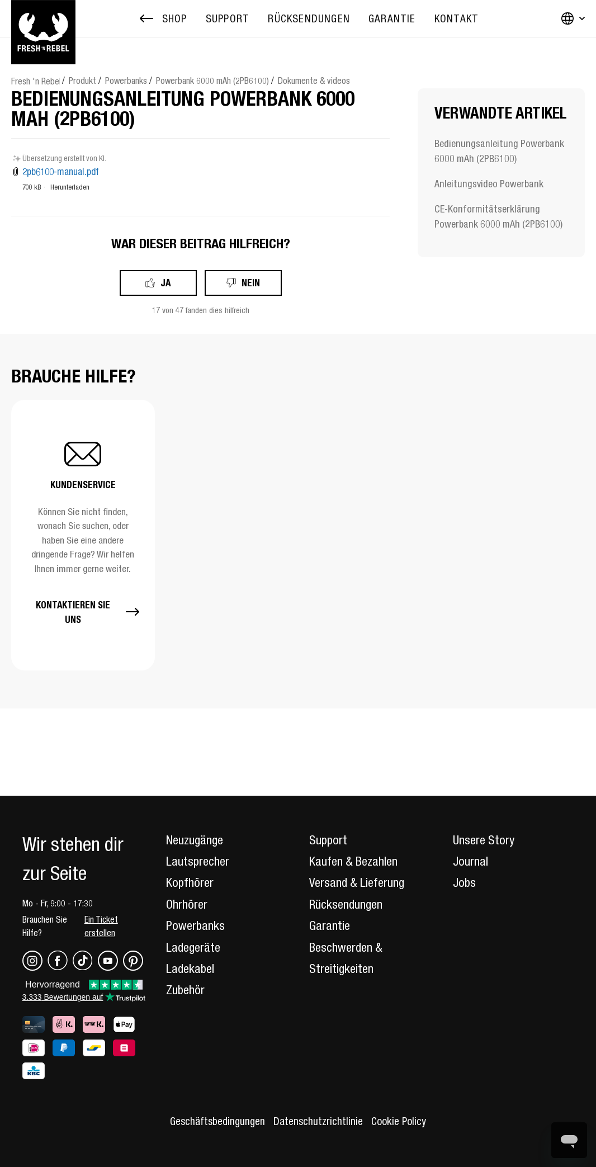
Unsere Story (483, 840)
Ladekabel (190, 968)
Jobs (464, 882)
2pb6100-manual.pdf (60, 171)
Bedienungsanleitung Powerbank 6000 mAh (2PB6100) (499, 151)
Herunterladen (69, 187)
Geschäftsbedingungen (217, 1121)
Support (328, 840)
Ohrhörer (186, 904)
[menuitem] (227, 19)
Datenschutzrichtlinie (318, 1121)
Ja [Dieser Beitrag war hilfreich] (165, 283)
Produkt (82, 80)
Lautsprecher (197, 861)
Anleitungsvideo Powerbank (488, 184)
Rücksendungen (345, 904)
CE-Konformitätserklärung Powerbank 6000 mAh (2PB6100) (498, 216)
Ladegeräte (193, 947)
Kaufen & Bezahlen (353, 861)
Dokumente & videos (314, 80)
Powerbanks (126, 80)
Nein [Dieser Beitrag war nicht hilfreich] (251, 283)
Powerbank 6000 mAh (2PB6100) (212, 80)
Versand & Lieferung (356, 882)
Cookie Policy (398, 1121)
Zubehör (185, 989)
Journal (470, 861)
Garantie (329, 925)
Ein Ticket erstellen (101, 926)
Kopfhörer (190, 882)
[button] (83, 535)
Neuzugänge (194, 840)
